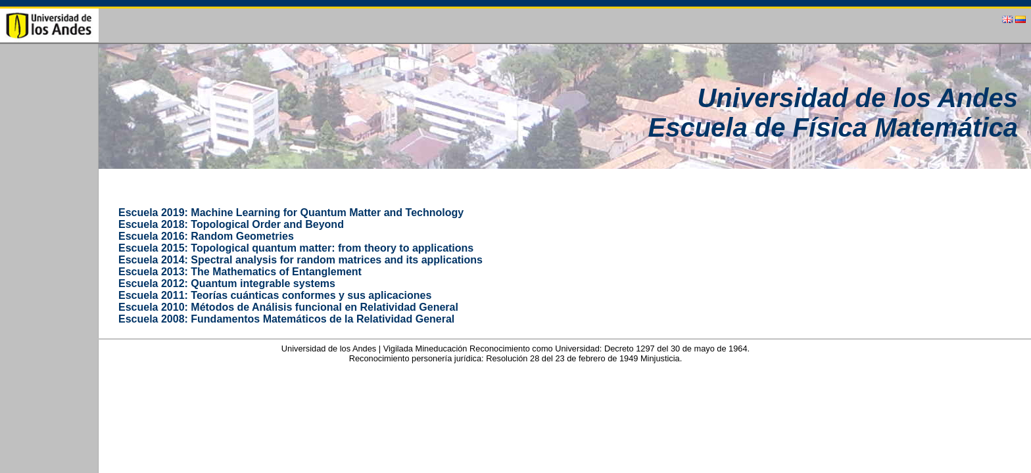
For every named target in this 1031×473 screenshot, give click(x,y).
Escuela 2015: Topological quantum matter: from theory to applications (295, 248)
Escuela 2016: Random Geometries (206, 236)
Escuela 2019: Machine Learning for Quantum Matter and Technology (291, 212)
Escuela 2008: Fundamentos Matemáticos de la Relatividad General (286, 319)
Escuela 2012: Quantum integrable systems (226, 283)
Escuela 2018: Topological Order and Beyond (231, 224)
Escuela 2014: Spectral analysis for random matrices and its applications (300, 259)
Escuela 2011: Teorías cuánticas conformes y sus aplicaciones (274, 295)
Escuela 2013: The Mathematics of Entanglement (240, 271)
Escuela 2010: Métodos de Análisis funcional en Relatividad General (288, 307)
